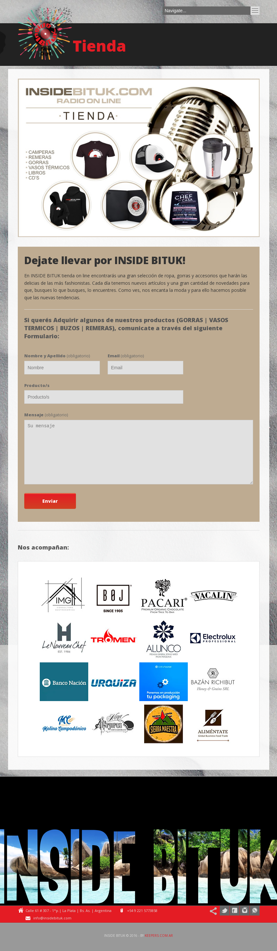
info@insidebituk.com (52, 918)
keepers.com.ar (159, 935)
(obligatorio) (57, 356)
